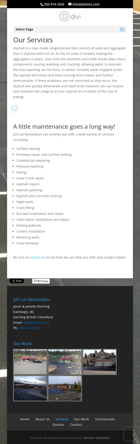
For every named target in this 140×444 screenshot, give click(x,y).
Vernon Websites (96, 438)
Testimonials (105, 419)
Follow (41, 281)
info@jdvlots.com (36, 322)
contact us (37, 257)
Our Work (81, 419)
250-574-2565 (29, 328)
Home (24, 419)
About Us (42, 419)
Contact (76, 424)
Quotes (58, 424)
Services (62, 419)
